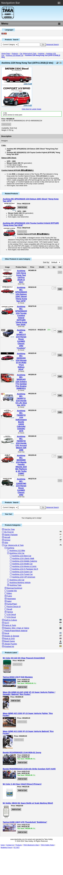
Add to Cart (6, 124)
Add (60, 272)
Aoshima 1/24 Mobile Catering (24, 561)
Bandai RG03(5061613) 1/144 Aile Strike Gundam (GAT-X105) (29, 769)
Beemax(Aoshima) (14, 588)
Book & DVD (9, 638)
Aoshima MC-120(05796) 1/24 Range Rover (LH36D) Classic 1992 (21, 487)
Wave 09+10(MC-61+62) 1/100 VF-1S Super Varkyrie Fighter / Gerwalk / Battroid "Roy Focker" (29, 693)
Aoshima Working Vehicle (20, 582)
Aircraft (7, 537)
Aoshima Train (15, 585)
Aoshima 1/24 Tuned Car (22, 574)
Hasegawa (11, 599)
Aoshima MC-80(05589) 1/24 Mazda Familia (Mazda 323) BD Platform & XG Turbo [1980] (21, 464)
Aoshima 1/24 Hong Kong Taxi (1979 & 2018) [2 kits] (21, 276)
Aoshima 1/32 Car (17, 580)
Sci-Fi (6, 623)
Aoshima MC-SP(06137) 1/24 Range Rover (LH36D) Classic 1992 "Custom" (21, 339)
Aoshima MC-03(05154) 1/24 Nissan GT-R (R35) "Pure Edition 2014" (21, 361)
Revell (9, 609)
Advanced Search (52, 44)
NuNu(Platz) (12, 604)
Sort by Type (9, 529)
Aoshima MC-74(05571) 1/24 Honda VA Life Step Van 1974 (21, 399)
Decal (6, 633)
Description (6, 136)
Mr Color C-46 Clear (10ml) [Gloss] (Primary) (22, 784)
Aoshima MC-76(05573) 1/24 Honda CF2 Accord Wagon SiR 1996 (21, 443)
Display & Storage (11, 636)
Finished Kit (9, 646)
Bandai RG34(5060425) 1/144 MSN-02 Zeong (22, 752)
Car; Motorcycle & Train (28, 53)
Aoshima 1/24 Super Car (22, 572)
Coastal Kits (12, 591)
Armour (7, 540)
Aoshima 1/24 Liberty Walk (23, 558)
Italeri (9, 601)
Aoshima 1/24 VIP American (23, 577)
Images (4, 141)
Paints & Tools (10, 625)
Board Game (9, 641)
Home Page (5, 53)
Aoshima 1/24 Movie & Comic (24, 566)
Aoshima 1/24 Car (17, 553)
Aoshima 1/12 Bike (17, 550)
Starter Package (11, 535)
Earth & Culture (10, 620)
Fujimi (9, 596)
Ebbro (9, 593)
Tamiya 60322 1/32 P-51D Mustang (18, 677)
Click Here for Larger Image (31, 109)
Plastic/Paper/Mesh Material (15, 631)
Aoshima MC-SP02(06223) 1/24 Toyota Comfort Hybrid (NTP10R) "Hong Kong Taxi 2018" (21, 315)
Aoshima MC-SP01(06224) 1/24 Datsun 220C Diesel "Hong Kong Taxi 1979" (21, 294)
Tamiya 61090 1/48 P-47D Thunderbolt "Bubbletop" (25, 822)
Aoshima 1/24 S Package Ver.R (25, 569)
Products (15, 53)
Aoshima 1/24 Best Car (21, 556)
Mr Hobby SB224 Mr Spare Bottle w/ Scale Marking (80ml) (28, 803)
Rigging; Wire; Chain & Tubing (16, 628)
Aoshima (41, 53)
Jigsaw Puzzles (10, 644)
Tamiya (10, 612)
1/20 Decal (11, 614)
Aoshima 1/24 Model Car (14, 55)
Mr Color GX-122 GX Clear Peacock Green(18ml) (24, 658)
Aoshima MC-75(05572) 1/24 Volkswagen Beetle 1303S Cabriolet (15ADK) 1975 (21, 420)
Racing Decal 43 (14, 606)
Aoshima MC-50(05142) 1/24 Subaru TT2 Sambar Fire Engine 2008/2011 (21, 381)
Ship (6, 543)
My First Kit (9, 532)
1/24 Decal (11, 617)
